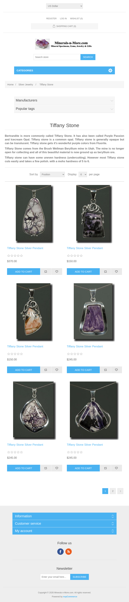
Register (51, 18)
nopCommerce (70, 596)
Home (10, 84)
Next (120, 491)
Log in (63, 18)
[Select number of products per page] (83, 174)
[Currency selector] (64, 6)
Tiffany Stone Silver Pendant (25, 248)
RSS (68, 551)
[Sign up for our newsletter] (55, 577)
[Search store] (57, 57)
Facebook (60, 551)
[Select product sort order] (52, 174)
